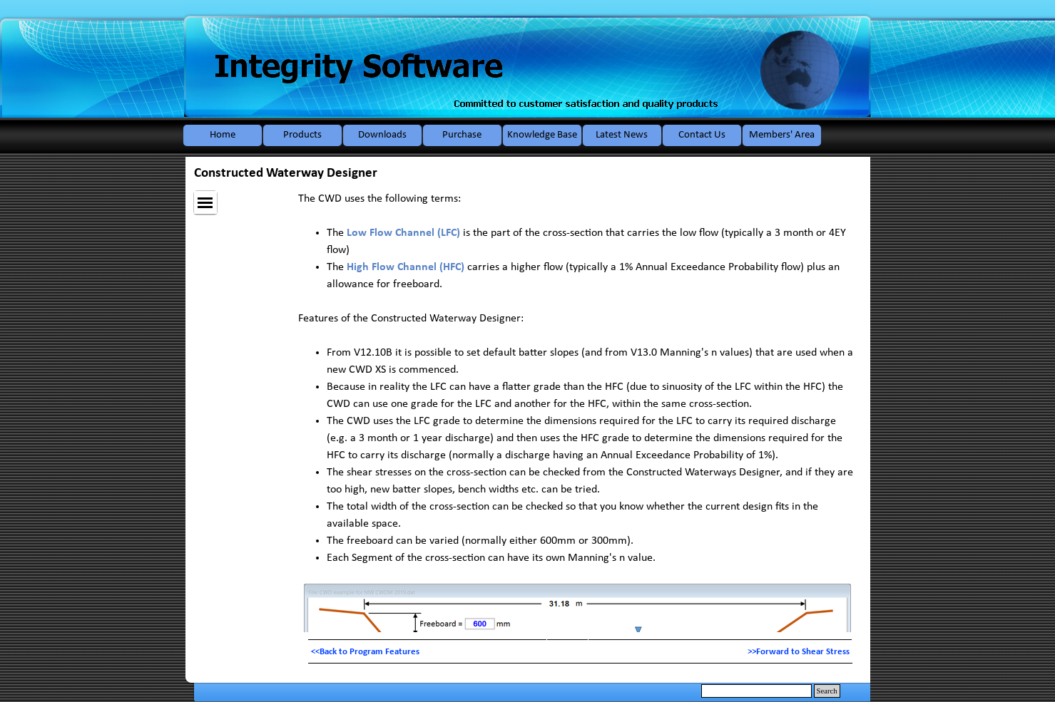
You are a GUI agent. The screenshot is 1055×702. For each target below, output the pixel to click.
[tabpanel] (580, 651)
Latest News (622, 135)
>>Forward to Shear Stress (799, 651)
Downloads (382, 135)
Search (827, 691)
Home (222, 135)
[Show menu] (205, 203)
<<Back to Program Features (365, 651)
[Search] (756, 691)
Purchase (461, 135)
